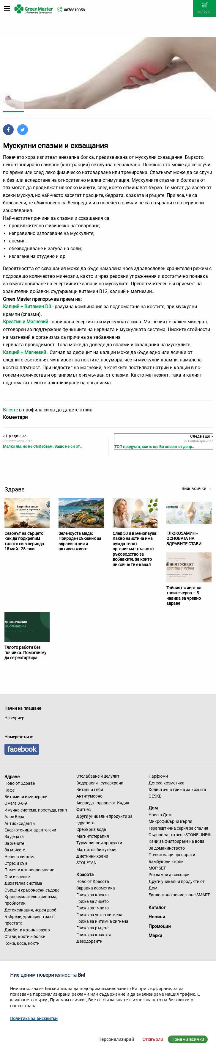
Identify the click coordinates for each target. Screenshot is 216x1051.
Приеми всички (187, 1039)
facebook (21, 749)
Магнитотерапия (92, 836)
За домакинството (167, 848)
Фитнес (83, 809)
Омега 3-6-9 (15, 803)
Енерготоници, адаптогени (30, 830)
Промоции (160, 926)
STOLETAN (86, 862)
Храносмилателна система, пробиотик (30, 900)
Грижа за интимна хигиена (102, 921)
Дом (153, 808)
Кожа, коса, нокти (22, 943)
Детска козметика (167, 783)
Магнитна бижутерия (97, 849)
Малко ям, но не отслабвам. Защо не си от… (42, 446)
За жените (14, 843)
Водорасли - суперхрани (99, 783)
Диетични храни (92, 856)
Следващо (201, 436)
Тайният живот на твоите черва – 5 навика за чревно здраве (183, 595)
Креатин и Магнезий (25, 322)
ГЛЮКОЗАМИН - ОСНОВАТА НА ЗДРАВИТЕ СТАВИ (183, 538)
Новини (157, 917)
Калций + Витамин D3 (27, 306)
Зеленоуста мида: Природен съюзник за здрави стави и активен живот (80, 541)
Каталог (157, 907)
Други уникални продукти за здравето (104, 819)
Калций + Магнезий (24, 352)
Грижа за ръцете (92, 927)
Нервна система (20, 856)
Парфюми (158, 776)
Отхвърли (152, 1039)
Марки (155, 935)
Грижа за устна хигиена (99, 914)
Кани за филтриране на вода (176, 841)
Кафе (9, 790)
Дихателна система (23, 883)
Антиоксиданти (19, 823)
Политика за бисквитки (34, 1018)
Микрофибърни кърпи (170, 821)
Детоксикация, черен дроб (30, 910)
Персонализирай (116, 1039)
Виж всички (197, 488)
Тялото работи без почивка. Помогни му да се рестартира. (25, 652)
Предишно (15, 436)
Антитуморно (89, 796)
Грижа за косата (92, 894)
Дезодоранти (89, 941)
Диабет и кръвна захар (27, 930)
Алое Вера (14, 816)
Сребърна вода (91, 829)
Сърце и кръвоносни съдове (31, 890)
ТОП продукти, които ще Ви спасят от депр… (154, 446)
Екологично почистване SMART (179, 894)
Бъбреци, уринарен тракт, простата (29, 919)
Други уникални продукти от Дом (177, 884)
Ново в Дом (160, 814)
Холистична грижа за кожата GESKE (177, 792)
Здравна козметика (95, 888)
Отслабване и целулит (97, 776)
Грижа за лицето (92, 901)
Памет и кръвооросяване (29, 869)
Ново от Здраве (19, 783)
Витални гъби (89, 789)
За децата (14, 836)
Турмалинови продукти (99, 842)
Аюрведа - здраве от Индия (102, 803)
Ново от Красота (92, 881)
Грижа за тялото (92, 908)
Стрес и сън (15, 863)
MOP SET (157, 868)
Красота (85, 874)
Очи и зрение (17, 876)
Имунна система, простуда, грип (35, 810)
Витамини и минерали (26, 796)
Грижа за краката (93, 934)
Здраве (12, 776)
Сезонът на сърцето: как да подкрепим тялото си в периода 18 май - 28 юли (24, 541)
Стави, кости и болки (24, 936)
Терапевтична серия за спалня (178, 828)
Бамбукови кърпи (166, 861)
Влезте (10, 410)
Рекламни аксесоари (169, 874)
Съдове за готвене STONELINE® (180, 834)
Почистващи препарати (172, 854)
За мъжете (14, 850)
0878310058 (74, 10)
